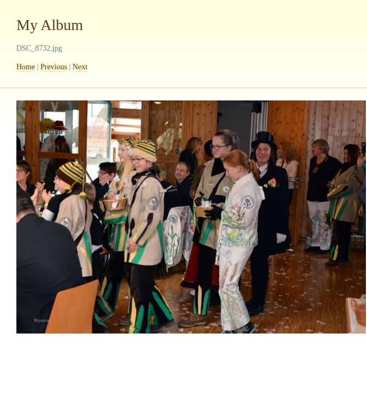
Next (80, 67)
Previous (53, 67)
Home (25, 67)
